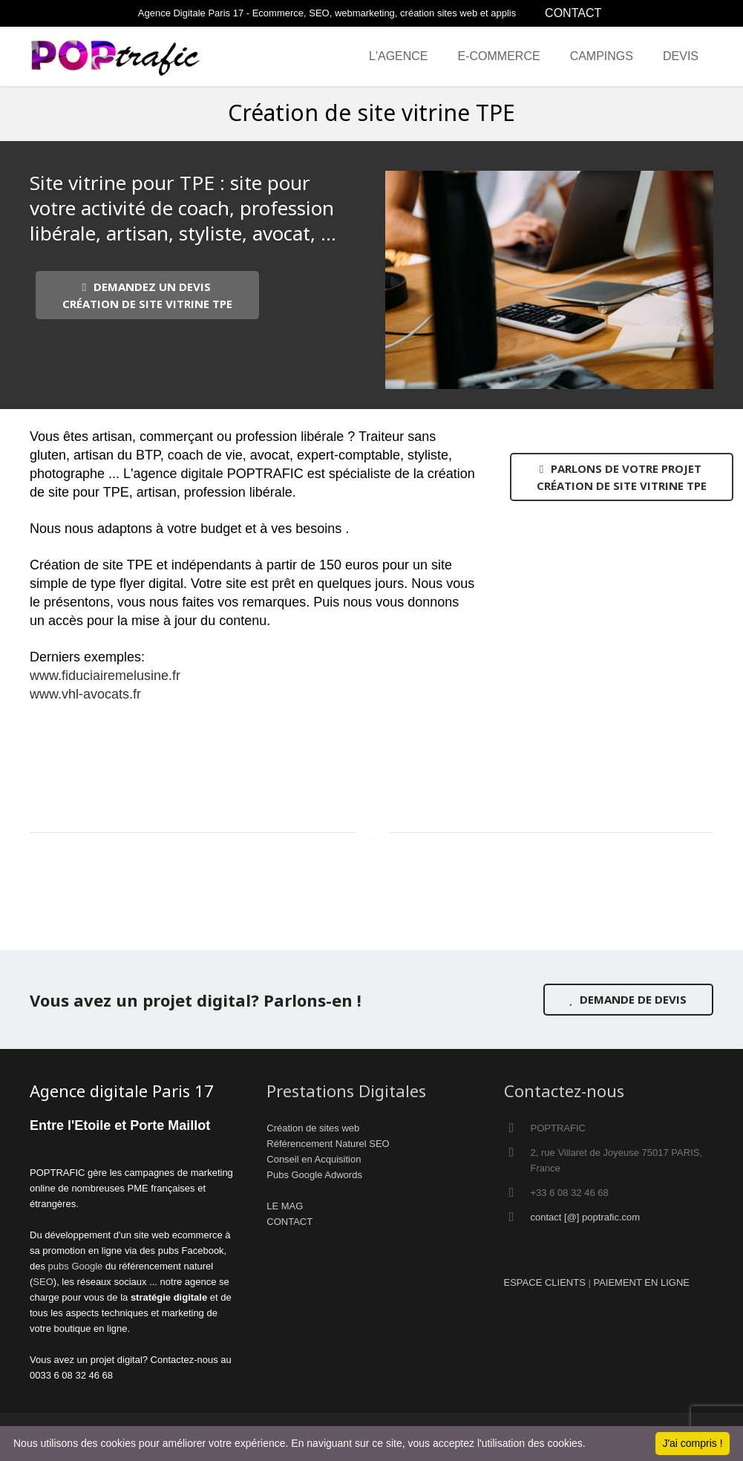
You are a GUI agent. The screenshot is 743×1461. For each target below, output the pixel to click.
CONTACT (573, 13)
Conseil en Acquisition (313, 1159)
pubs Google (75, 1266)
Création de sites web (312, 1128)
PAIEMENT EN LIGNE (641, 1282)
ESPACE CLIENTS (545, 1282)
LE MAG (284, 1206)
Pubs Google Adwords (314, 1174)
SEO (43, 1281)
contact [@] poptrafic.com (586, 1217)
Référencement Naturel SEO (327, 1143)
